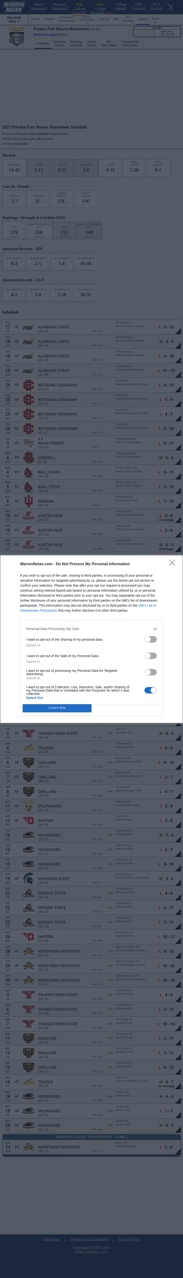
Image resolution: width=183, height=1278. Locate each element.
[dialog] (91, 639)
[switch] (150, 639)
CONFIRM (57, 708)
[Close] (173, 564)
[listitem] (91, 628)
